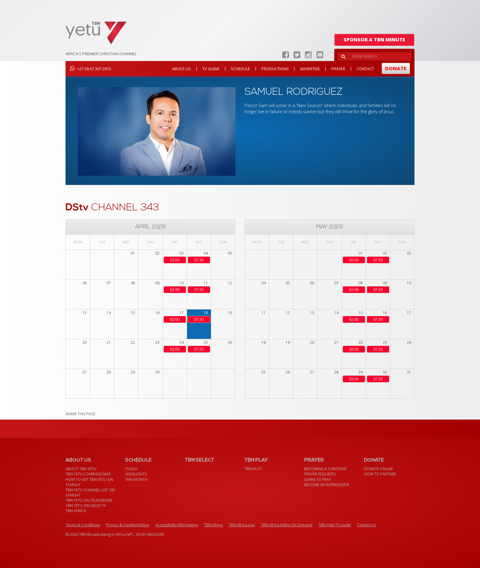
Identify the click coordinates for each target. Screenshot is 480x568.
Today (131, 468)
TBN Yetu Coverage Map (88, 474)
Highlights (136, 474)
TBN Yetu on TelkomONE (89, 500)
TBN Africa (76, 510)
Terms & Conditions (83, 525)
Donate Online (378, 468)
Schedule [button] (240, 68)
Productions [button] (275, 68)
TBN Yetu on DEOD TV (86, 505)
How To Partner (380, 474)
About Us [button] (181, 68)
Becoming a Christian (325, 468)
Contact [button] (365, 68)
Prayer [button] (338, 68)
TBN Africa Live (242, 525)
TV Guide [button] (210, 68)
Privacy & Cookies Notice (127, 525)
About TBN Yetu (81, 468)
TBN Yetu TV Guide (334, 525)
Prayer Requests (320, 474)
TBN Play (253, 468)
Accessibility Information (177, 525)
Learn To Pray (317, 479)
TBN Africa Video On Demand (286, 525)
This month (136, 479)
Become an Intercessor (326, 484)
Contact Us (366, 525)
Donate (396, 68)
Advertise (310, 68)
